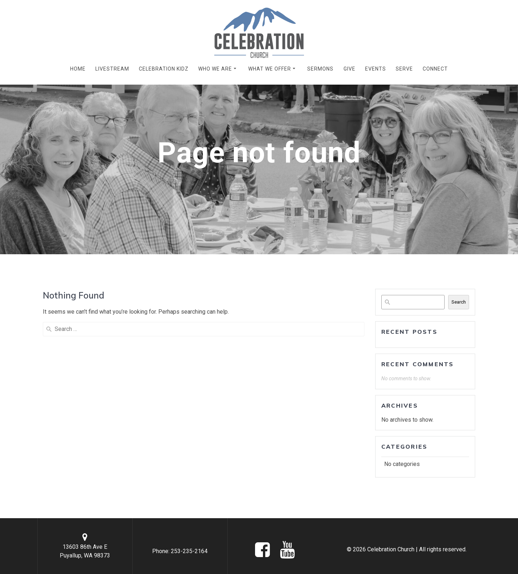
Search (458, 302)
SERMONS (320, 69)
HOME (78, 69)
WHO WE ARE (215, 69)
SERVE (404, 69)
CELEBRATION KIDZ (163, 69)
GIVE (349, 69)
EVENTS (375, 69)
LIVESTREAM (112, 69)
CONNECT (435, 69)
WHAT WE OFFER (269, 69)
